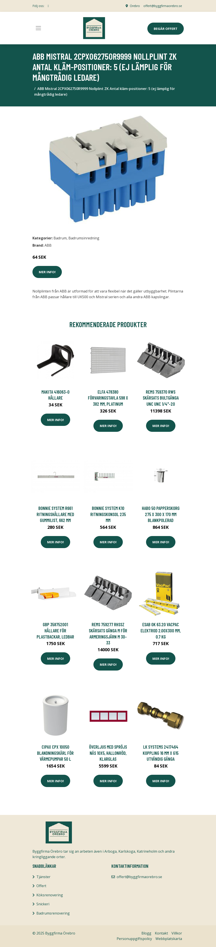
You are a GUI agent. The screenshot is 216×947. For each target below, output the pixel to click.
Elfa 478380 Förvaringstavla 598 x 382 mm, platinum (108, 398)
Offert (41, 885)
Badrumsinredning (83, 238)
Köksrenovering (49, 895)
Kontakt (161, 933)
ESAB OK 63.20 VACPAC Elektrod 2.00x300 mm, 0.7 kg (161, 630)
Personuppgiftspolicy (134, 938)
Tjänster (43, 876)
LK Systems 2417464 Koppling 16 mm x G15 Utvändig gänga (161, 753)
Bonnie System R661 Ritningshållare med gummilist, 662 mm (55, 514)
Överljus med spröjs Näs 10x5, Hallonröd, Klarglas (108, 753)
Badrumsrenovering (53, 913)
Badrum (60, 238)
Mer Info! (47, 272)
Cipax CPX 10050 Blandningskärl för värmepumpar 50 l (55, 753)
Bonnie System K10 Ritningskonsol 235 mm (108, 514)
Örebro (135, 6)
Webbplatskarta (168, 938)
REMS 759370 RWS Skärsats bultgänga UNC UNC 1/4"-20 (161, 398)
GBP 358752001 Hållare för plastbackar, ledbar (55, 630)
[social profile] (48, 6)
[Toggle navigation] (38, 28)
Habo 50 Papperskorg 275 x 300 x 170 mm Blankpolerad (161, 514)
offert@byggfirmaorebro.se (162, 6)
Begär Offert (165, 28)
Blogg (146, 933)
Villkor (176, 933)
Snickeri (42, 904)
